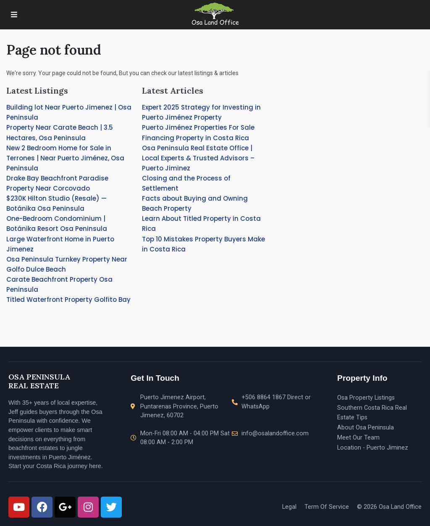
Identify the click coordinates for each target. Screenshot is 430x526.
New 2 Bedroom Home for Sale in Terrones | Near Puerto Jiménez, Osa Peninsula (65, 158)
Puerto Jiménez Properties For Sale (198, 127)
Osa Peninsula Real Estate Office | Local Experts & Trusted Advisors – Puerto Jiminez (198, 158)
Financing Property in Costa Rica (195, 137)
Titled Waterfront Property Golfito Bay (68, 299)
